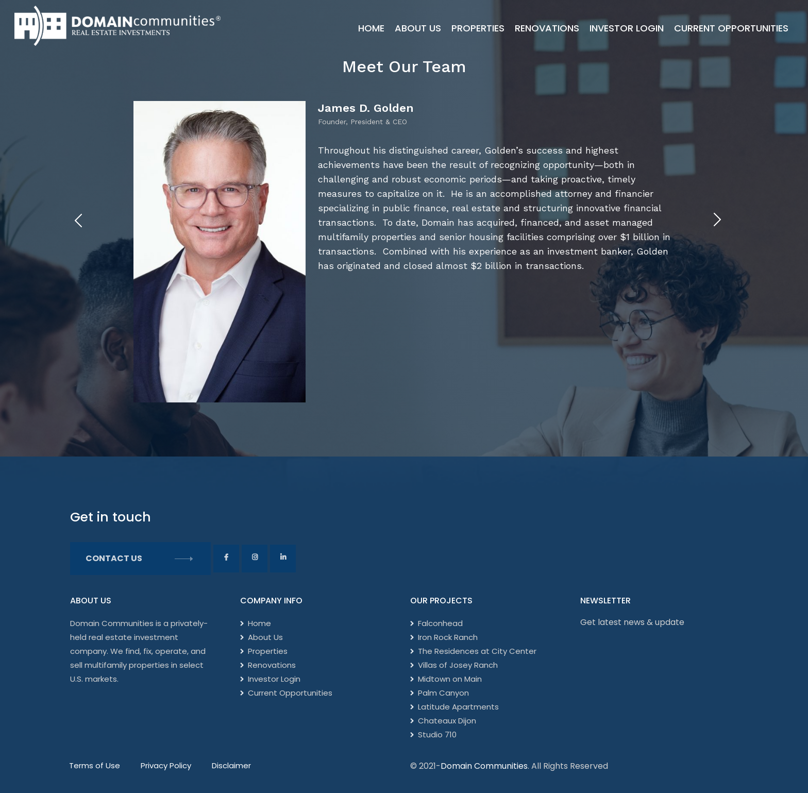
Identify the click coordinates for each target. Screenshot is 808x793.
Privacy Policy (166, 765)
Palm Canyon (443, 692)
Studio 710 (437, 734)
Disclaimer (231, 765)
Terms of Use (94, 765)
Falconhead (440, 623)
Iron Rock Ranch (448, 637)
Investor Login (627, 28)
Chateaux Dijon (447, 720)
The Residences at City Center (477, 651)
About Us (418, 28)
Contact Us (140, 558)
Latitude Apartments (458, 706)
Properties (477, 28)
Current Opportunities (731, 28)
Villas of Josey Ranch (458, 665)
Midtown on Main (450, 678)
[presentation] (78, 220)
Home (371, 28)
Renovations (547, 28)
